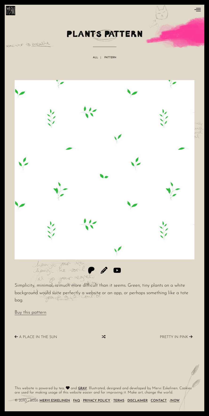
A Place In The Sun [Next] (36, 337)
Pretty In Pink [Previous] (176, 337)
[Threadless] (104, 271)
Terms (118, 400)
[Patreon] (91, 271)
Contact (159, 400)
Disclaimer (137, 400)
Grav (82, 388)
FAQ (76, 400)
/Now (175, 400)
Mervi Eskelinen (54, 400)
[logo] (10, 10)
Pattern (110, 57)
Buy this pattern (30, 312)
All (95, 57)
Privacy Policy (96, 400)
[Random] (104, 337)
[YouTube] (117, 271)
